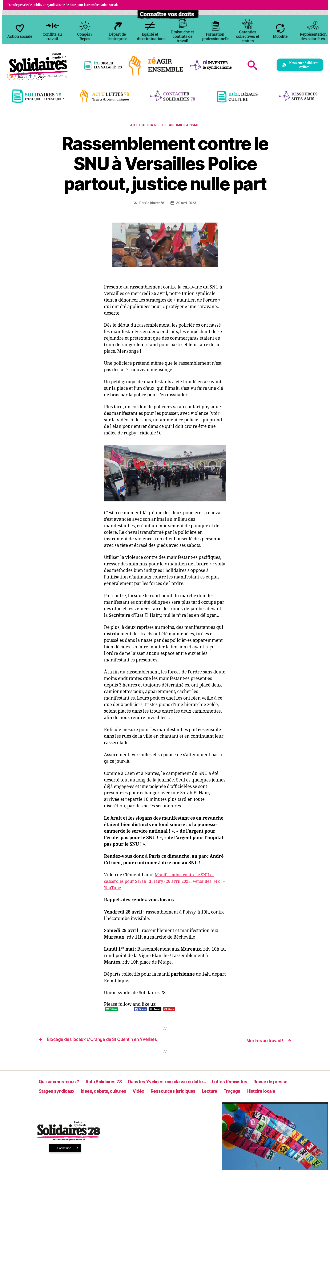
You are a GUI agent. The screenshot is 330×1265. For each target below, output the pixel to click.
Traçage (48, 1107)
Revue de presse (58, 1097)
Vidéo (199, 1097)
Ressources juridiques (239, 1097)
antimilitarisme (185, 125)
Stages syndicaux (105, 1097)
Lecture (280, 1097)
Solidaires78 (154, 203)
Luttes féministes (259, 1088)
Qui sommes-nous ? (62, 1088)
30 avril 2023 (186, 203)
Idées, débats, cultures (159, 1097)
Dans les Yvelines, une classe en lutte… (186, 1088)
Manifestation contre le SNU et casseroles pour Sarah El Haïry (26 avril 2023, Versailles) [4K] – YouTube (162, 882)
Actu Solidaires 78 (147, 125)
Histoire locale (81, 1107)
